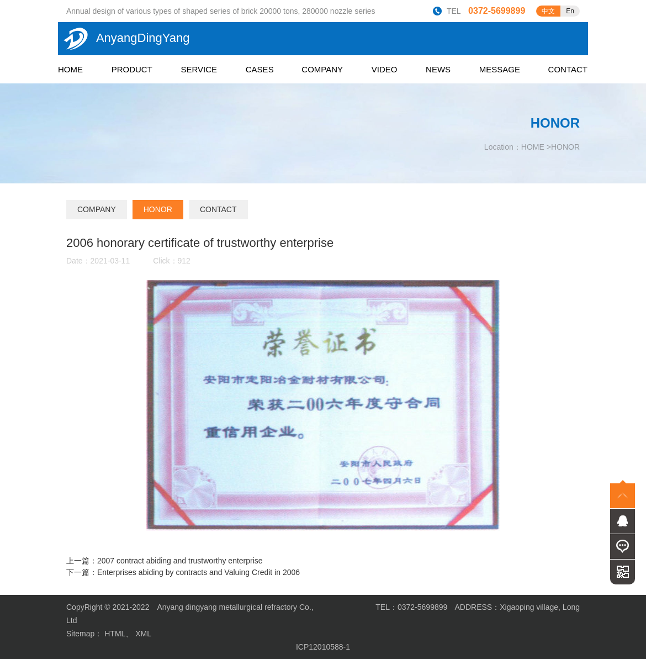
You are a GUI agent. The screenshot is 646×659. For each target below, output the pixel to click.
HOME (70, 69)
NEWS (438, 69)
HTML (114, 633)
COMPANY (322, 69)
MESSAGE (499, 69)
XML (143, 633)
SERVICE (199, 69)
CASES (260, 69)
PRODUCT (132, 69)
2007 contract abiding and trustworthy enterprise (180, 560)
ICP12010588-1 (323, 646)
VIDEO (385, 69)
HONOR (565, 147)
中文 (548, 11)
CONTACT (567, 69)
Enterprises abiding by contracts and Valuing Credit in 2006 (198, 572)
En (570, 11)
